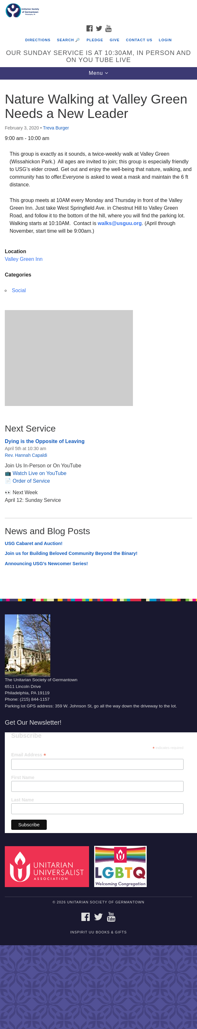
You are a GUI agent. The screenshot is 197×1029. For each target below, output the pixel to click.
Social (19, 290)
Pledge (94, 40)
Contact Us (139, 40)
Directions (38, 40)
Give (114, 40)
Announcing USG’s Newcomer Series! (46, 563)
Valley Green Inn (24, 259)
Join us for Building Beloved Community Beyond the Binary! (71, 553)
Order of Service (31, 481)
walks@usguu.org (120, 223)
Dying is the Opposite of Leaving (45, 441)
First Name (22, 777)
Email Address (28, 755)
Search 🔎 (68, 40)
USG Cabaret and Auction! (33, 543)
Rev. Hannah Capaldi (26, 455)
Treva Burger (56, 127)
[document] (98, 336)
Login (165, 40)
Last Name (22, 799)
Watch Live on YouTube (39, 473)
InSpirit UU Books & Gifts (98, 932)
